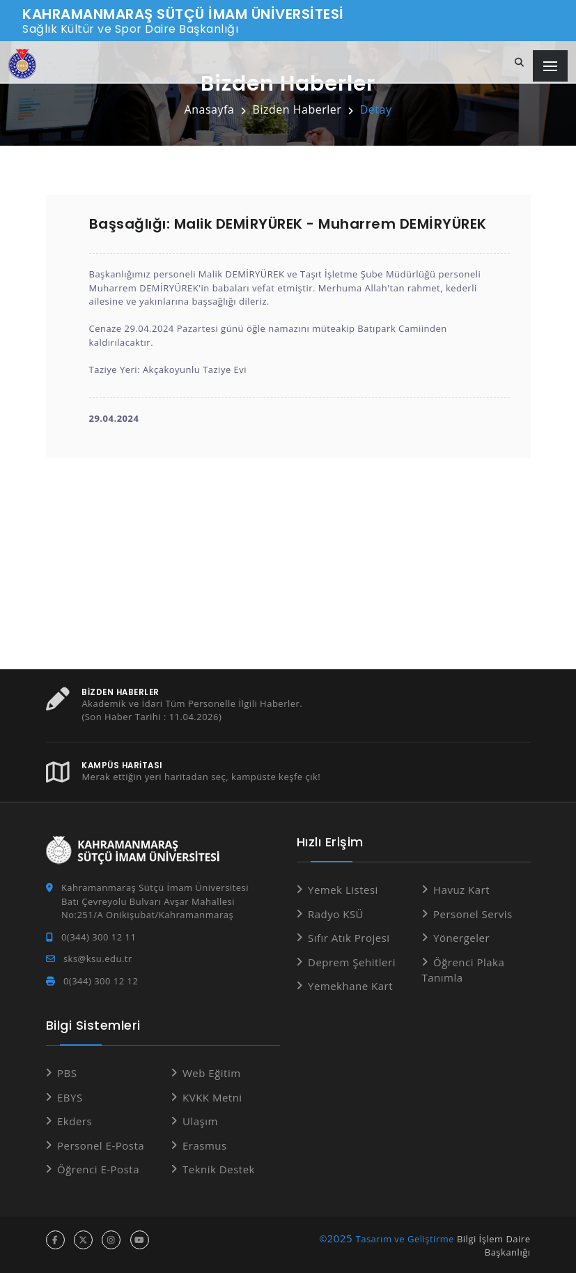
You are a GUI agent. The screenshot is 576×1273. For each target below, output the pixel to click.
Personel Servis (473, 913)
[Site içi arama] (519, 63)
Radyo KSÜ (336, 913)
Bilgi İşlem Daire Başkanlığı (494, 1245)
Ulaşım (200, 1121)
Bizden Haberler (297, 109)
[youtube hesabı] (139, 1239)
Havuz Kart (461, 890)
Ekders (74, 1121)
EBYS (70, 1097)
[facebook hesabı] (55, 1239)
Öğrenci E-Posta (98, 1169)
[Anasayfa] (22, 63)
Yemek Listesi (343, 890)
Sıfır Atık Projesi (349, 938)
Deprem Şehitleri (352, 961)
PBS (67, 1073)
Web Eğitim (211, 1073)
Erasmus (204, 1145)
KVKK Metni (212, 1097)
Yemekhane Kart (350, 986)
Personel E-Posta (100, 1145)
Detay (376, 109)
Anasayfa (210, 109)
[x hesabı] (83, 1239)
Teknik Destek (218, 1169)
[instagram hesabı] (111, 1239)
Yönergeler (461, 938)
